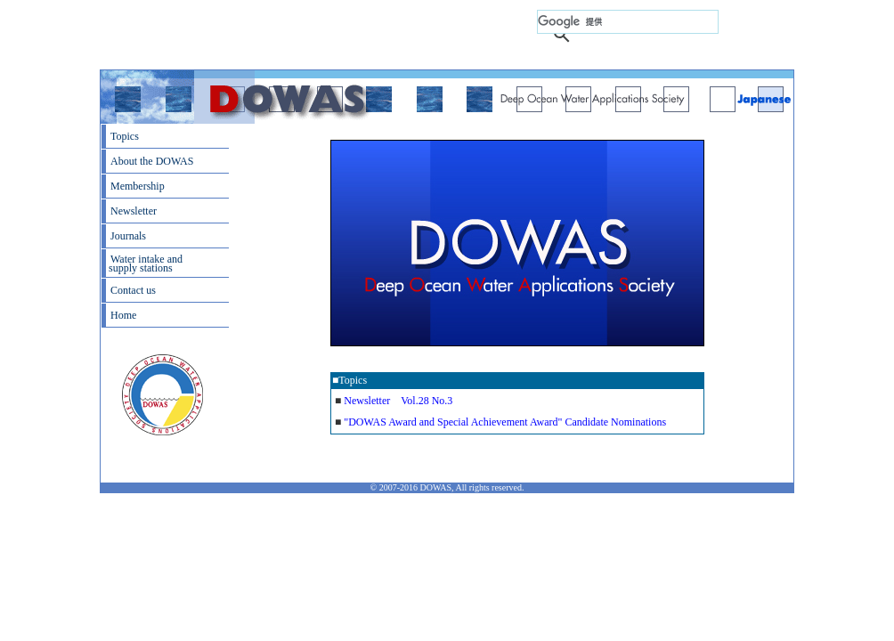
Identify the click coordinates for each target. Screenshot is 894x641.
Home (123, 315)
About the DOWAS (151, 161)
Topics (124, 136)
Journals (128, 236)
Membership (137, 186)
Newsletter (133, 211)
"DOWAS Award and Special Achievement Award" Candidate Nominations (505, 422)
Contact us (133, 290)
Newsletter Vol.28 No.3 (398, 400)
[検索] (628, 22)
